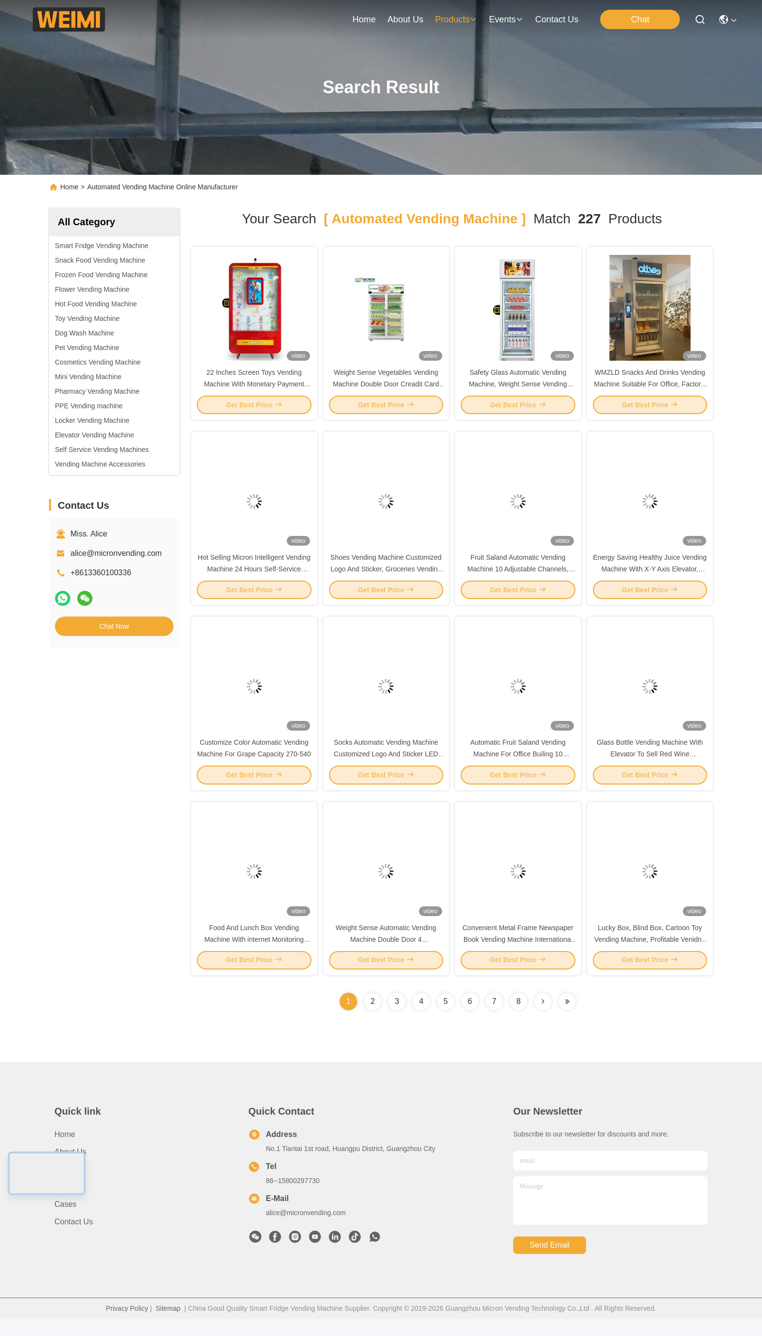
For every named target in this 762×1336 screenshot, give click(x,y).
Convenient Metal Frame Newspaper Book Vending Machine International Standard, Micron (518, 955)
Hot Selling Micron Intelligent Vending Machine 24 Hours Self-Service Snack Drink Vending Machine (254, 576)
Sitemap (168, 1325)
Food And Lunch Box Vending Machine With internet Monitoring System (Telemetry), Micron (254, 955)
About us (70, 1169)
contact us (556, 19)
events (506, 19)
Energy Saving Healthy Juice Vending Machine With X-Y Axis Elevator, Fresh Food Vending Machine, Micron (650, 576)
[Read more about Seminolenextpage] (543, 1018)
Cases (65, 1221)
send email (550, 1262)
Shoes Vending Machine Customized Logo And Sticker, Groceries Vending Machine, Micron (386, 576)
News (64, 1204)
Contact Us (73, 1239)
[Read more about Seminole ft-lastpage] (567, 1018)
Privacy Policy (127, 1325)
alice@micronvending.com (116, 553)
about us (405, 19)
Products (69, 1186)
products (456, 19)
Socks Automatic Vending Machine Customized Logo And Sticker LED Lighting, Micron (386, 766)
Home (364, 19)
